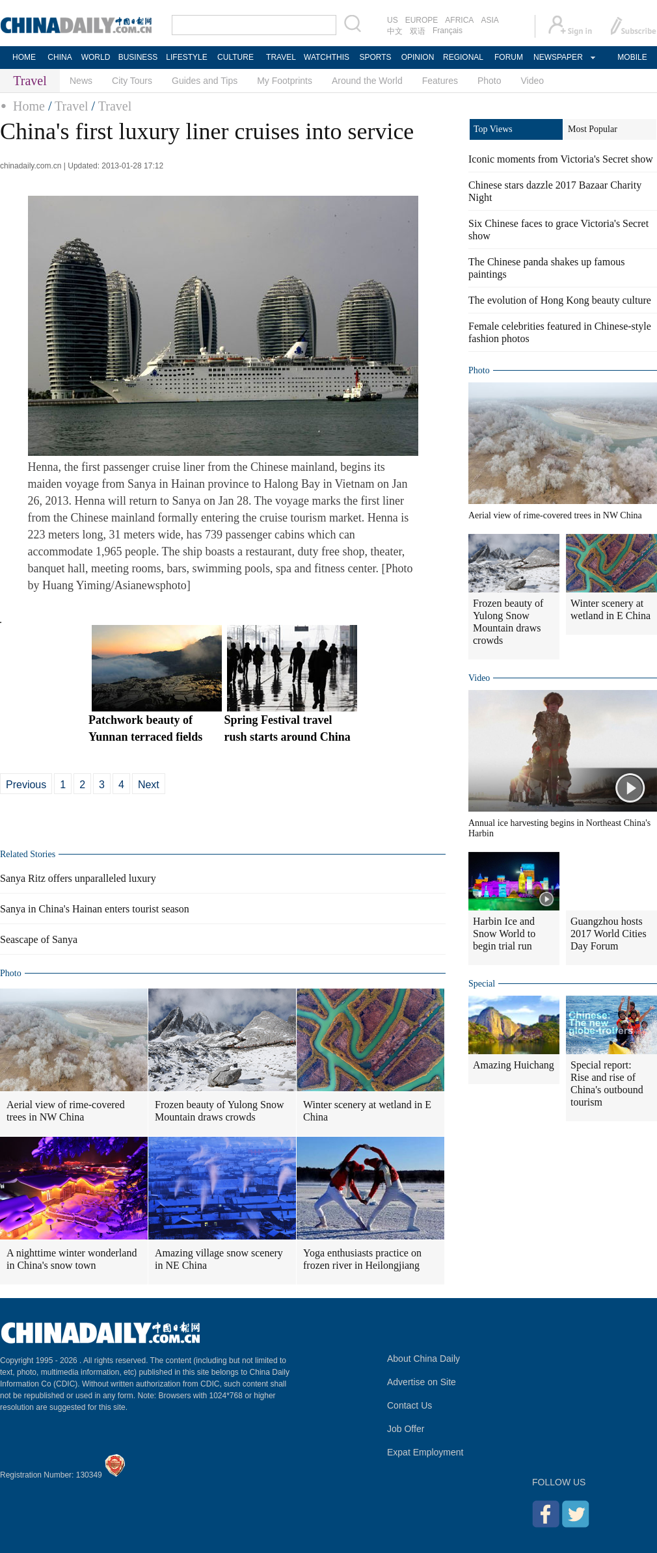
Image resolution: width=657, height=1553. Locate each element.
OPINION (418, 57)
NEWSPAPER (557, 57)
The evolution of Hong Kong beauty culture (559, 300)
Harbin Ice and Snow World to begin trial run (504, 933)
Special (481, 984)
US (392, 20)
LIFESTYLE (186, 57)
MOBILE (632, 57)
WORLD (96, 57)
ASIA (489, 20)
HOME (24, 57)
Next (148, 784)
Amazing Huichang (513, 1064)
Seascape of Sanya (38, 939)
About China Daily (423, 1358)
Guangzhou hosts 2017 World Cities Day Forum (608, 933)
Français (448, 30)
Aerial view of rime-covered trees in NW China (66, 1110)
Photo (489, 80)
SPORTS (375, 57)
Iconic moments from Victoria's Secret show (560, 159)
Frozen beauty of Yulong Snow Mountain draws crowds (219, 1110)
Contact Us (409, 1405)
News (81, 80)
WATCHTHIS (326, 57)
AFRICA (459, 20)
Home (29, 106)
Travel (71, 106)
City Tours (132, 80)
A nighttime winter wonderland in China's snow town (72, 1259)
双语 (417, 31)
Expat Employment (425, 1452)
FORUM (508, 57)
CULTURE (235, 57)
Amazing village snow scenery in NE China (219, 1259)
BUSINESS (138, 57)
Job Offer (405, 1429)
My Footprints (284, 80)
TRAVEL (281, 57)
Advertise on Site (421, 1382)
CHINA (59, 57)
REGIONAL (463, 57)
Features (440, 80)
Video (532, 80)
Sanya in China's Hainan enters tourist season (94, 908)
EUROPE (421, 20)
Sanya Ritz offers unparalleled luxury (78, 878)
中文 (395, 31)
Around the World (367, 80)
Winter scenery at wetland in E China (367, 1110)
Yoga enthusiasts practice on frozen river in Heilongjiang (362, 1259)
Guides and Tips (204, 80)
